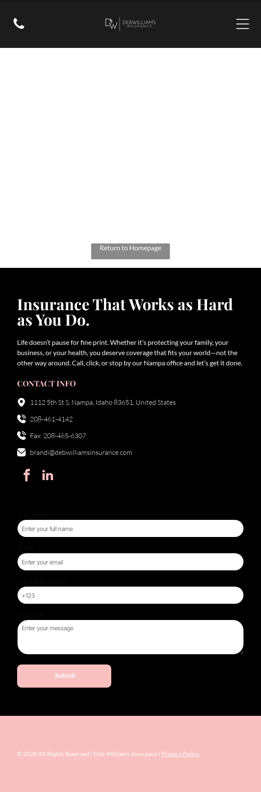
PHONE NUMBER (42, 581)
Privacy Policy (180, 753)
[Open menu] (242, 24)
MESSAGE (31, 615)
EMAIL (27, 548)
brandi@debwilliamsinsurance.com (81, 452)
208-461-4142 (51, 419)
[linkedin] (47, 476)
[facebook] (26, 476)
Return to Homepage (130, 247)
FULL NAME (34, 515)
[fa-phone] (19, 28)
